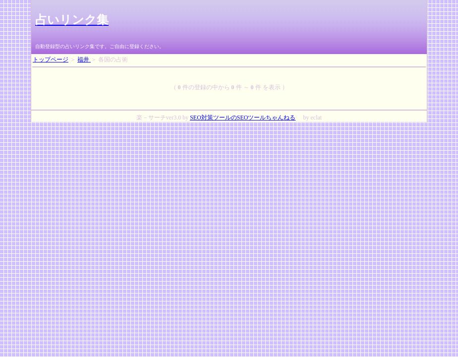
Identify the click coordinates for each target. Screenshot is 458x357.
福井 (84, 59)
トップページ (50, 59)
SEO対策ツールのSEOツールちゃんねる (242, 117)
